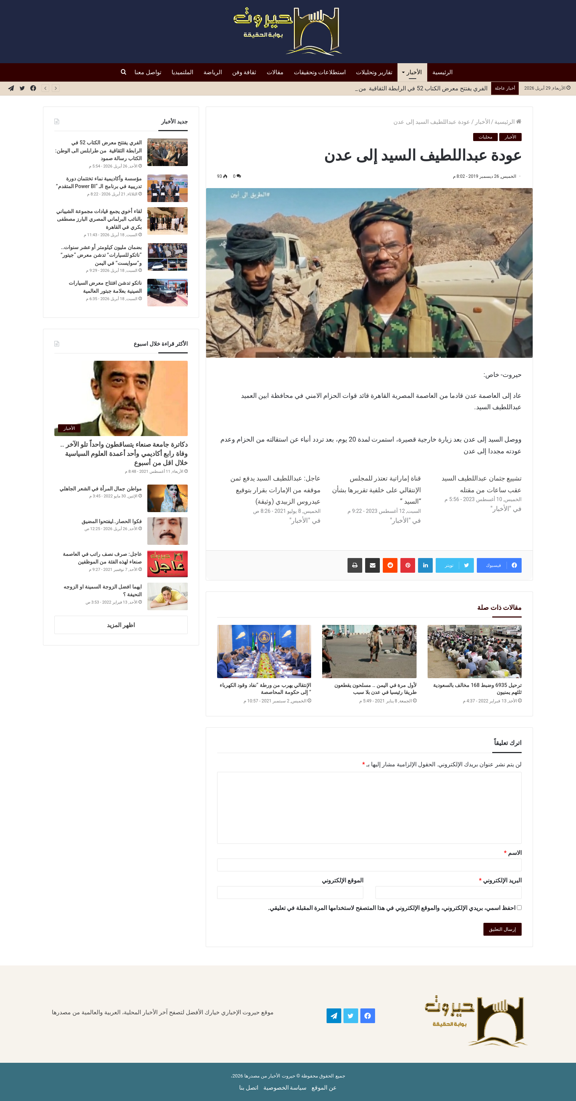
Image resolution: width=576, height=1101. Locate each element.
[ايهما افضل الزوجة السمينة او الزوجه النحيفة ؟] (167, 596)
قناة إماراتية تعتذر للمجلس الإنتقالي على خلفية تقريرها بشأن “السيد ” (376, 489)
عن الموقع (324, 1087)
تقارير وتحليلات (374, 72)
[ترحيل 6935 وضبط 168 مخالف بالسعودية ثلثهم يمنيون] (475, 651)
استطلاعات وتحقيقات (320, 72)
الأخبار (414, 72)
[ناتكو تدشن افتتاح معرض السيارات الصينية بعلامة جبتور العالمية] (167, 292)
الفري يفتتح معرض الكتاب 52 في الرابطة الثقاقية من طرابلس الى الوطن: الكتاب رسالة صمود (98, 150)
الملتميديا (182, 72)
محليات (485, 137)
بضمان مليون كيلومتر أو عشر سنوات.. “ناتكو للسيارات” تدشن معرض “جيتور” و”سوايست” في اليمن (101, 255)
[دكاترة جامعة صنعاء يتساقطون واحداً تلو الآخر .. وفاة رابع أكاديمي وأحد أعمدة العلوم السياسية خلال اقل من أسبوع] (121, 398)
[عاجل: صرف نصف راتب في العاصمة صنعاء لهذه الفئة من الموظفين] (167, 564)
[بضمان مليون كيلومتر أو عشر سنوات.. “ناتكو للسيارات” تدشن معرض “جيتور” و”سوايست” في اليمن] (167, 257)
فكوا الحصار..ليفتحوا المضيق (112, 521)
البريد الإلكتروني (500, 880)
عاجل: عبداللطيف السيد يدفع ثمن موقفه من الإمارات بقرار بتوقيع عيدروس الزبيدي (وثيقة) (275, 489)
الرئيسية (442, 72)
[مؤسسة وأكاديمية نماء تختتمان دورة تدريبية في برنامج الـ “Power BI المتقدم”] (167, 188)
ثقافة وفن (244, 72)
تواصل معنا (147, 72)
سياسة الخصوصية (285, 1087)
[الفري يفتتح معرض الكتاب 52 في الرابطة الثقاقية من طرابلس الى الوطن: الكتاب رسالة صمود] (167, 152)
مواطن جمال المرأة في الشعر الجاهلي (100, 489)
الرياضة (213, 72)
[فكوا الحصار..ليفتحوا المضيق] (167, 531)
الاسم (513, 852)
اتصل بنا (248, 1087)
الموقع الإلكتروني (342, 880)
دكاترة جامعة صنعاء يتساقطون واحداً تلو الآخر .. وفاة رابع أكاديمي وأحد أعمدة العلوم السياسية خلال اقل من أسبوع (124, 453)
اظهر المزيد (121, 625)
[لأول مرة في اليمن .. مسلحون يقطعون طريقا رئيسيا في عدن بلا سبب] (369, 651)
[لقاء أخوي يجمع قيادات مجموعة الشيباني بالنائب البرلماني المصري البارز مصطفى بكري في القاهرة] (167, 221)
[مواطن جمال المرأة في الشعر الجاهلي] (167, 498)
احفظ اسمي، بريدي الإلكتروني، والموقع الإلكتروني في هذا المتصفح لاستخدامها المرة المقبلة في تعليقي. (391, 907)
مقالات (275, 72)
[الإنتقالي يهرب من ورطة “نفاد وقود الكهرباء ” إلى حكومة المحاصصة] (264, 651)
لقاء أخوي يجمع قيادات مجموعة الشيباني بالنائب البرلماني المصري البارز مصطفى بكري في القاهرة (98, 219)
